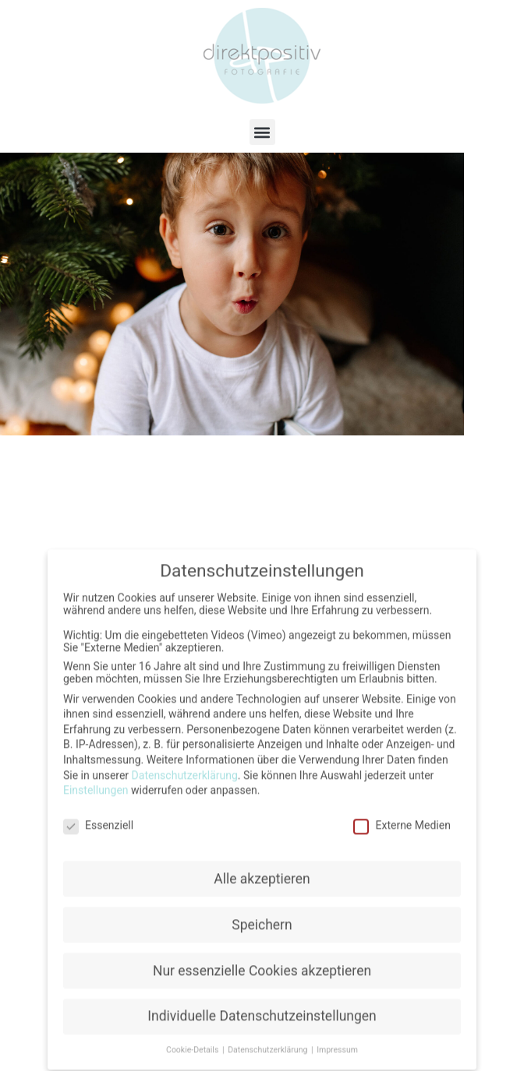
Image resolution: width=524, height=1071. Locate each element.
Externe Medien (401, 815)
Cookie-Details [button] (193, 1041)
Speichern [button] (262, 915)
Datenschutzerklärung (185, 765)
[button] (262, 132)
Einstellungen (96, 781)
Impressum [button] (337, 1041)
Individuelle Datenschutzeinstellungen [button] (261, 1007)
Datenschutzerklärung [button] (269, 1041)
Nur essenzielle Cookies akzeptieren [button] (262, 961)
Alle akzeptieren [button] (262, 869)
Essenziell (98, 815)
